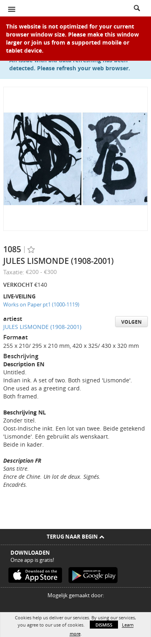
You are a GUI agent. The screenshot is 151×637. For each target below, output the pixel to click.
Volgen (131, 321)
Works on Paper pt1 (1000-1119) (41, 304)
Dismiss (103, 625)
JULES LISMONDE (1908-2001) (42, 327)
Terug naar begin (75, 536)
